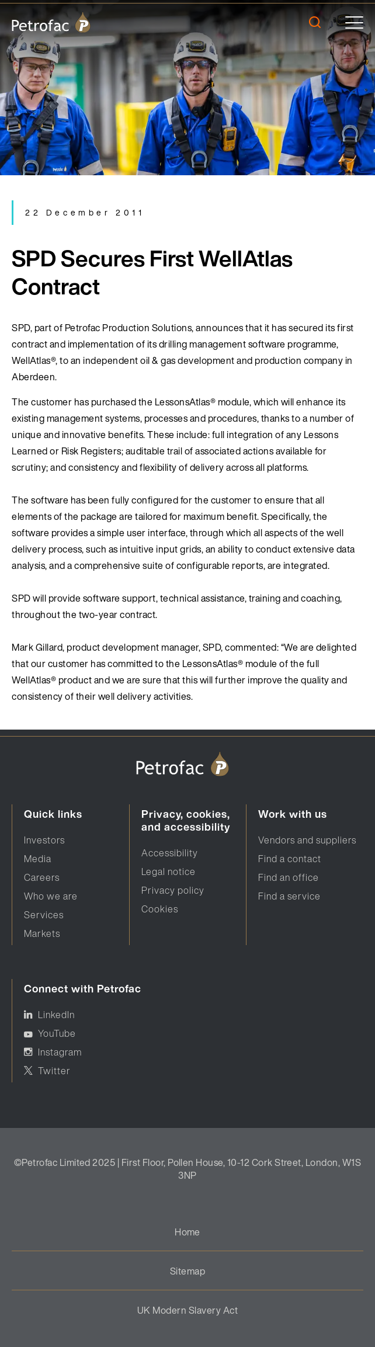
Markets (42, 933)
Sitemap (187, 1271)
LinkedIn (56, 1015)
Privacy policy (172, 890)
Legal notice (168, 872)
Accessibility (169, 853)
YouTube (57, 1033)
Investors (44, 840)
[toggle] (354, 22)
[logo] (51, 22)
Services (44, 915)
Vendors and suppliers (307, 840)
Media (37, 859)
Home (187, 1232)
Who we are (51, 896)
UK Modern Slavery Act (187, 1310)
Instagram (60, 1052)
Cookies (159, 909)
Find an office (288, 877)
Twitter (54, 1071)
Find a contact (289, 859)
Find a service (289, 896)
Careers (42, 877)
